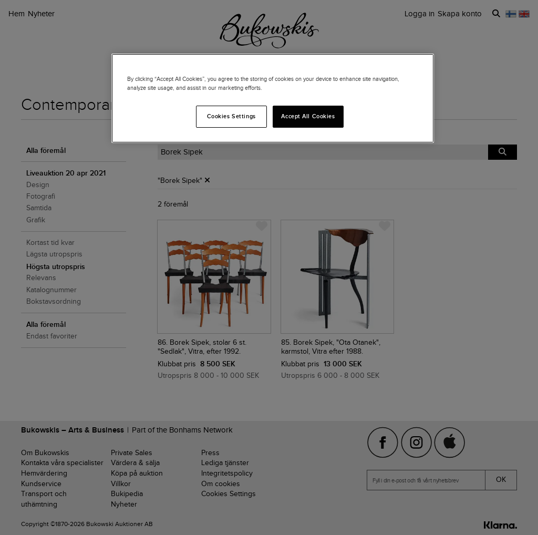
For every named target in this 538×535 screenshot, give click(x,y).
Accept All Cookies (308, 116)
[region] (272, 98)
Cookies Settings (231, 116)
